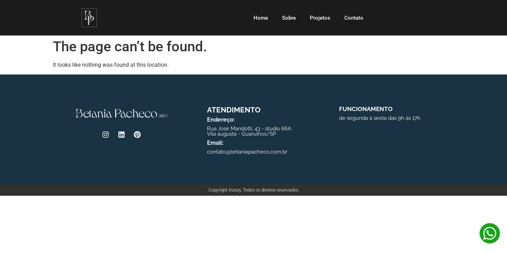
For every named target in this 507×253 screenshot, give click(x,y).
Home (261, 18)
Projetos (320, 18)
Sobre (289, 18)
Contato (353, 18)
